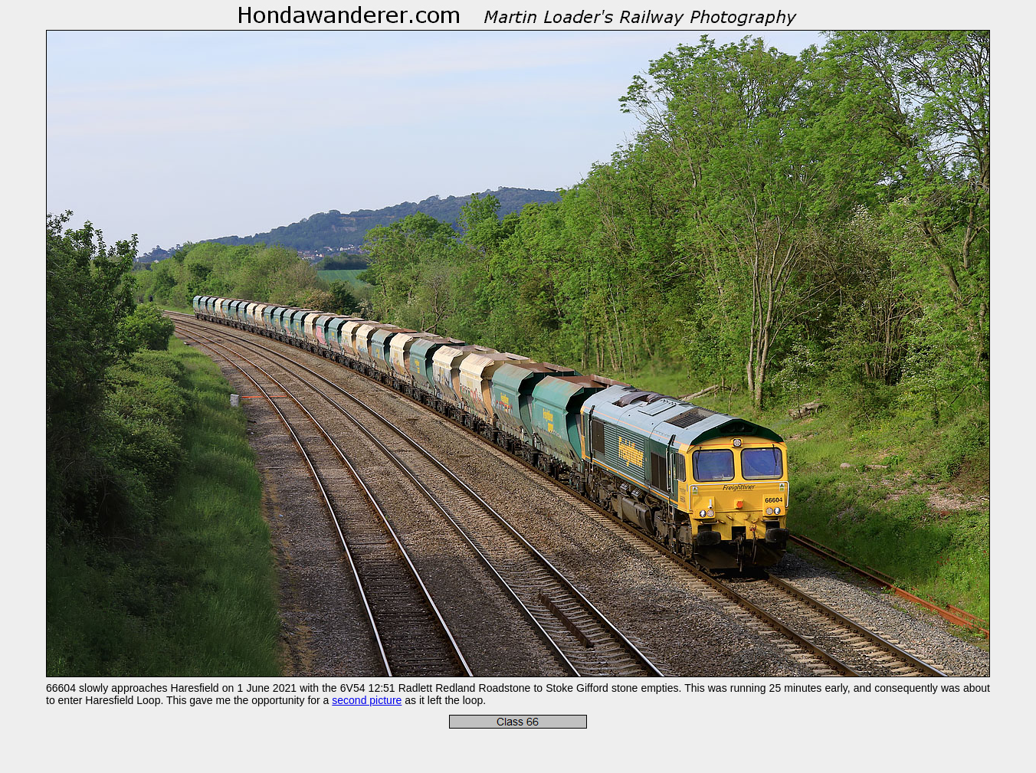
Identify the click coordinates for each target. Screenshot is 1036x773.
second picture (367, 700)
